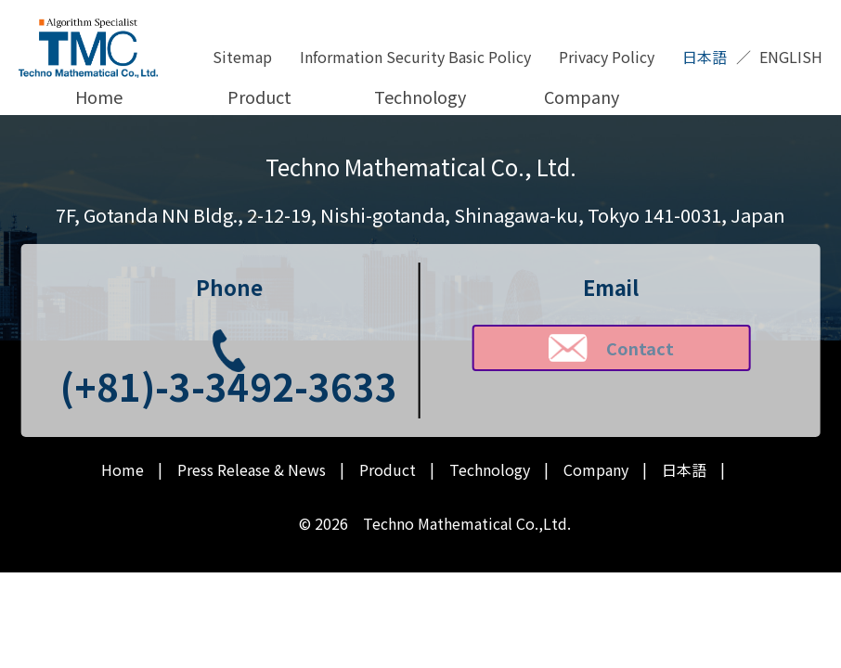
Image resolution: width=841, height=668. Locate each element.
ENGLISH (790, 56)
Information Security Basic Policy (415, 56)
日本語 (704, 56)
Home (99, 96)
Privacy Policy (606, 56)
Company (581, 96)
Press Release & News (251, 470)
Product (259, 96)
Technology (420, 96)
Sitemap (242, 56)
